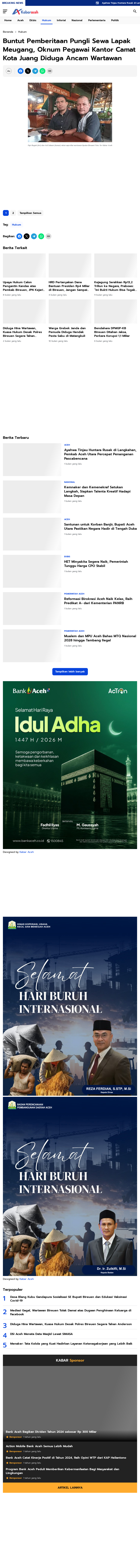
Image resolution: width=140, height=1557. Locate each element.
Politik (115, 20)
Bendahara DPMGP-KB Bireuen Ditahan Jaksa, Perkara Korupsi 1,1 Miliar (112, 332)
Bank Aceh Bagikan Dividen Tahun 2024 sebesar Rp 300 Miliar (51, 1432)
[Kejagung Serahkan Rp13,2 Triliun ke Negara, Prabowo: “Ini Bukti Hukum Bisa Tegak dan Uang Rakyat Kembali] (115, 265)
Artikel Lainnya (70, 1487)
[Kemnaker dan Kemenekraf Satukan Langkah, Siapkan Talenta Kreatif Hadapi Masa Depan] (32, 496)
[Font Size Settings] (9, 71)
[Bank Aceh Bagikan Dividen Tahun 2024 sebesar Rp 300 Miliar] (70, 1403)
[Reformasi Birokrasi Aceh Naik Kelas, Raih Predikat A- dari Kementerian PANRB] (32, 608)
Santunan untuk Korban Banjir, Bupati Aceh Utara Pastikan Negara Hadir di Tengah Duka (100, 526)
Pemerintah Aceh (74, 593)
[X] (28, 71)
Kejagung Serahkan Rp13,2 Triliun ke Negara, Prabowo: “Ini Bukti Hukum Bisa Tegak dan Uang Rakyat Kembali (114, 286)
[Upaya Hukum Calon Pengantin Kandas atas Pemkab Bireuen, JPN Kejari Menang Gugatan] (24, 265)
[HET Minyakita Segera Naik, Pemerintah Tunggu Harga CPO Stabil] (32, 571)
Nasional (77, 20)
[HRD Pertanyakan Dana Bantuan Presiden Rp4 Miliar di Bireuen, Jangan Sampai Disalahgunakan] (70, 265)
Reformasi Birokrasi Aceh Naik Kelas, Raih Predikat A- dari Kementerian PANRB (98, 601)
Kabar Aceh (27, 852)
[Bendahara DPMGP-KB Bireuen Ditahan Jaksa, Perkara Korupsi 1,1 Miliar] (115, 311)
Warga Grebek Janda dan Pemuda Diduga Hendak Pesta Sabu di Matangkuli (67, 332)
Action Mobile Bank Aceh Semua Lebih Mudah (39, 1446)
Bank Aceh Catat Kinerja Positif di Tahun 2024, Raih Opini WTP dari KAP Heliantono (66, 1458)
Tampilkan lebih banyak (70, 671)
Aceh (20, 20)
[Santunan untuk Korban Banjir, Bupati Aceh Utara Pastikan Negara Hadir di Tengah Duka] (32, 534)
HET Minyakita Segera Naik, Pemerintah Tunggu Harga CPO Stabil (96, 564)
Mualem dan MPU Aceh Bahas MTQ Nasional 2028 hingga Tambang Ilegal (100, 638)
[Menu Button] (5, 11)
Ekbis (33, 20)
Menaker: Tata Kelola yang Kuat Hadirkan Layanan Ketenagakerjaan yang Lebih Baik (71, 1344)
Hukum (46, 20)
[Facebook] (21, 71)
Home (7, 20)
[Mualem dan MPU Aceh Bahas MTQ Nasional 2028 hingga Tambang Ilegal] (32, 645)
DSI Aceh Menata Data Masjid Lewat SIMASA (41, 1334)
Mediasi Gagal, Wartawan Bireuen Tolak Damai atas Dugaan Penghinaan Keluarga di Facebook (70, 1312)
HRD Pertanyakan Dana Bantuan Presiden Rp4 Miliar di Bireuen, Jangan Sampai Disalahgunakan (69, 286)
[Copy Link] (50, 71)
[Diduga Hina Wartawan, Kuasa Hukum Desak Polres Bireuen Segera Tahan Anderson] (24, 311)
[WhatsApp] (42, 71)
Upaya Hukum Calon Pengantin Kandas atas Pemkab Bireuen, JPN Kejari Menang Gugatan (23, 286)
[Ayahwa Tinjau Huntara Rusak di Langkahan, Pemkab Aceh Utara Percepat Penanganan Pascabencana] (32, 459)
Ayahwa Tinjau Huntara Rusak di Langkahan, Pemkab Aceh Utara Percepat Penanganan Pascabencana (100, 454)
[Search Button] (135, 11)
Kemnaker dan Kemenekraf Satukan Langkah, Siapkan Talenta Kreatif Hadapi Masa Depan (97, 491)
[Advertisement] (70, 178)
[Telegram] (35, 71)
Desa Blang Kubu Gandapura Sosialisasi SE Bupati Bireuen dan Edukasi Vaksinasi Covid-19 (68, 1299)
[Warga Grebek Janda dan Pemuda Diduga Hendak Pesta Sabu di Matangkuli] (70, 311)
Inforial (61, 20)
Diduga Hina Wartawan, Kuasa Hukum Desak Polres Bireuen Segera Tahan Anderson (22, 332)
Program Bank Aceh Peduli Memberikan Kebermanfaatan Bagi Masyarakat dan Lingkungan (62, 1471)
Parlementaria (96, 20)
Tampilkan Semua (30, 213)
